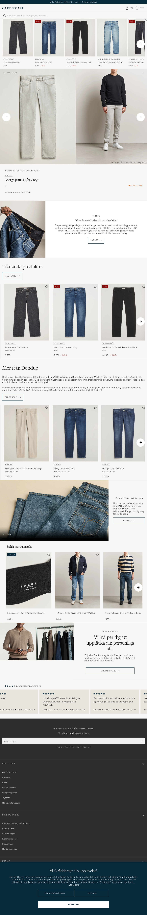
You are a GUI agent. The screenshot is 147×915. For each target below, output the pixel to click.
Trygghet (6, 797)
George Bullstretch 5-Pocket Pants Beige (23, 468)
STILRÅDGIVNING (108, 671)
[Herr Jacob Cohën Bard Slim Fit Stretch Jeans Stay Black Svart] (80, 38)
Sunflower (8, 59)
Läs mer (94, 240)
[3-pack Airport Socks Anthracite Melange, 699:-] (29, 586)
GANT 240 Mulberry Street (109, 59)
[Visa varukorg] (137, 8)
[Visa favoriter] (131, 8)
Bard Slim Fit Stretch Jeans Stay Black (78, 62)
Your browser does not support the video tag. (54, 510)
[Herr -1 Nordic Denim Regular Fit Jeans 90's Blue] (77, 580)
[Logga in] (127, 8)
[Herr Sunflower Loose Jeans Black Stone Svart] (18, 38)
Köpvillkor (6, 777)
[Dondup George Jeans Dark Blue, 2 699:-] (75, 441)
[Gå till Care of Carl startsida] (13, 8)
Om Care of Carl (9, 772)
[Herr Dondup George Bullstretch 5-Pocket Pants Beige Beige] (26, 433)
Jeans (14, 73)
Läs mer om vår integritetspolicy (73, 747)
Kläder (6, 73)
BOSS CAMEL (40, 59)
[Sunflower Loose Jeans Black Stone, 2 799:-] (18, 43)
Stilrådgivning (110, 631)
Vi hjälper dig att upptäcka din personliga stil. (110, 643)
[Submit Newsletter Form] (141, 741)
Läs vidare (74, 884)
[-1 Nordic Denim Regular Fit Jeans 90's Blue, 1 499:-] (77, 586)
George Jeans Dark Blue (64, 468)
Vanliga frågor (8, 833)
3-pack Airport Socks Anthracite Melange (25, 613)
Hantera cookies (9, 849)
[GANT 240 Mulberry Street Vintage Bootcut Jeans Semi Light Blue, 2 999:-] (111, 43)
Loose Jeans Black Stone (12, 62)
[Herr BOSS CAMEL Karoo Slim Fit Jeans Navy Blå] (49, 38)
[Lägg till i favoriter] (46, 287)
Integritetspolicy (9, 792)
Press (4, 782)
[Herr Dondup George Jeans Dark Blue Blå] (75, 433)
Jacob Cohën (71, 59)
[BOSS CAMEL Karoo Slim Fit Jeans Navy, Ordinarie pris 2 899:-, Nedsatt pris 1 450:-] (49, 43)
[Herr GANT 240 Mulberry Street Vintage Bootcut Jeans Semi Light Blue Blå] (112, 38)
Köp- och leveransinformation (15, 823)
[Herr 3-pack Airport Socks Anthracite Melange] (28, 580)
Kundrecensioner (9, 839)
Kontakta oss (8, 828)
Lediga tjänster (9, 787)
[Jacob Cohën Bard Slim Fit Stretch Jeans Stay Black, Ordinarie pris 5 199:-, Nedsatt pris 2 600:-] (80, 43)
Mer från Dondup (20, 368)
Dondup (8, 175)
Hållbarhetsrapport (11, 803)
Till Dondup (13, 397)
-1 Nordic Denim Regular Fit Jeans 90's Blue (75, 613)
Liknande (22, 267)
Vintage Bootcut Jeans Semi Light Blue (110, 62)
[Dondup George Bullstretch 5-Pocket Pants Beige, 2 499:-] (26, 441)
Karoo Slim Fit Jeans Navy (43, 62)
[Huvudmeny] (142, 8)
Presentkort (7, 844)
